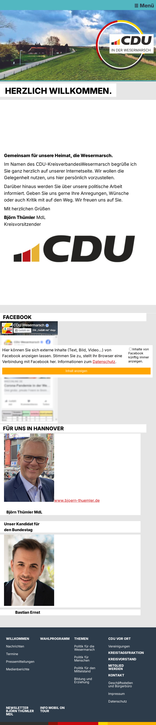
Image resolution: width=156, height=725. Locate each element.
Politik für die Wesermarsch (84, 647)
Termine (12, 654)
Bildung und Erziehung (83, 680)
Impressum (116, 694)
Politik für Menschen (81, 658)
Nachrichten (15, 646)
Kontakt (116, 675)
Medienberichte (17, 669)
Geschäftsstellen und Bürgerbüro (120, 684)
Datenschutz (104, 361)
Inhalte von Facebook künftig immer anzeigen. (138, 355)
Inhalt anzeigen (76, 371)
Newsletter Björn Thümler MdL (20, 711)
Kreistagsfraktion (126, 653)
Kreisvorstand (122, 659)
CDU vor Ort (119, 639)
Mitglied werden (116, 667)
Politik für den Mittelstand (84, 669)
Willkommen (17, 639)
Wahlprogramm (55, 639)
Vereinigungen (119, 646)
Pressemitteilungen (20, 662)
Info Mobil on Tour (52, 709)
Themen (81, 639)
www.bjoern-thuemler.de (77, 500)
